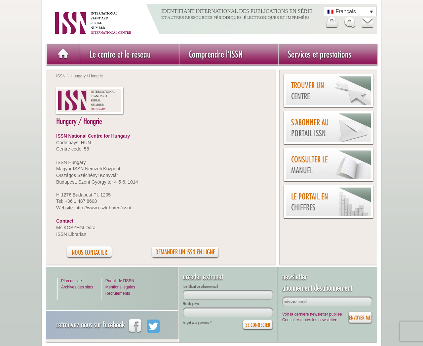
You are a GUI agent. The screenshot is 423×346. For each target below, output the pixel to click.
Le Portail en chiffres (309, 202)
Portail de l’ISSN (119, 281)
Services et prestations (319, 54)
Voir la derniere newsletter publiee (312, 314)
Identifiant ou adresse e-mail (200, 286)
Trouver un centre (307, 91)
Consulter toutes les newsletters (310, 320)
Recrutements (117, 293)
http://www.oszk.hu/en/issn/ (103, 207)
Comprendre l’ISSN (216, 54)
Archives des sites (77, 287)
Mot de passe (191, 303)
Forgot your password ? (197, 322)
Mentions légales (120, 287)
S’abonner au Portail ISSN (310, 128)
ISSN (60, 76)
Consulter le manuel (309, 165)
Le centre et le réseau (120, 54)
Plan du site (71, 281)
